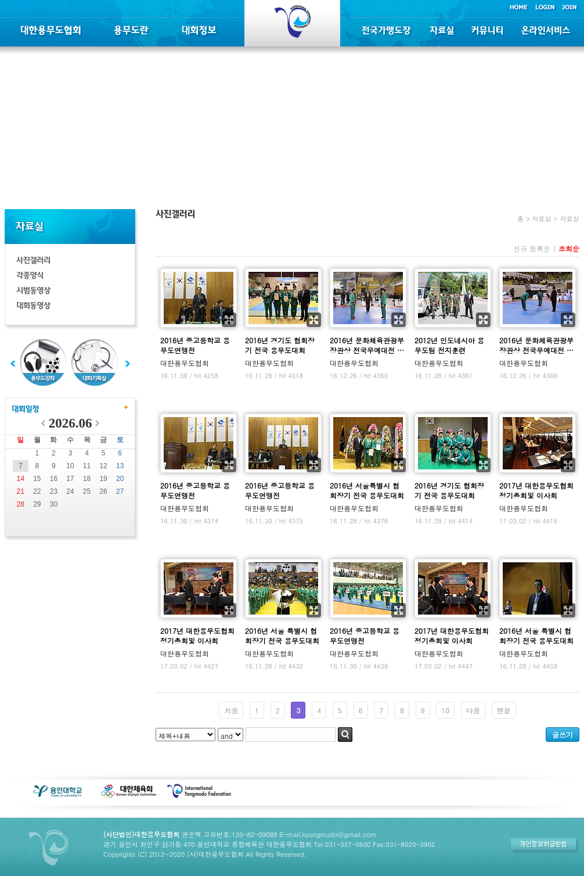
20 (120, 479)
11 (87, 466)
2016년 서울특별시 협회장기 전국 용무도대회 (367, 490)
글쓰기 (562, 734)
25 (87, 491)
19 (103, 479)
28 (20, 504)
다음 (473, 710)
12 (103, 466)
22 (37, 491)
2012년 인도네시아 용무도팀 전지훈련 (449, 345)
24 (70, 491)
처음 (231, 710)
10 (70, 466)
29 (37, 504)
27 (120, 491)
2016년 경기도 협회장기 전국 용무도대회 (280, 345)
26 (103, 491)
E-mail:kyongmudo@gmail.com (327, 834)
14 (20, 479)
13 (120, 466)
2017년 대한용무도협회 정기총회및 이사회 (536, 490)
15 (37, 479)
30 (53, 504)
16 (53, 479)
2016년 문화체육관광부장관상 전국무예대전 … (367, 345)
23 (53, 491)
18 (87, 479)
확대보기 (229, 320)
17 (70, 479)
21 (20, 491)
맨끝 (504, 710)
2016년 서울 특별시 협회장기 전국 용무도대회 (282, 635)
